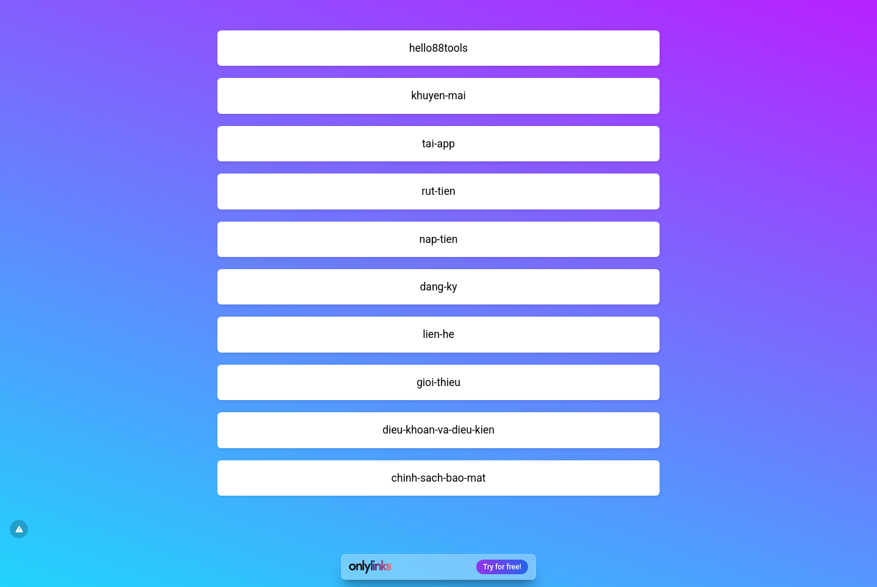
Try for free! (502, 567)
